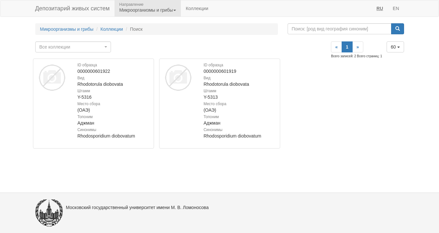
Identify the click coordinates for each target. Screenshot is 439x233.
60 (395, 47)
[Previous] (336, 46)
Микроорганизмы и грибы (66, 29)
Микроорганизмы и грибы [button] (147, 10)
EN (396, 8)
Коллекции (197, 8)
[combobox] (73, 46)
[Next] (357, 46)
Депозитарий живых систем (72, 8)
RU (380, 8)
